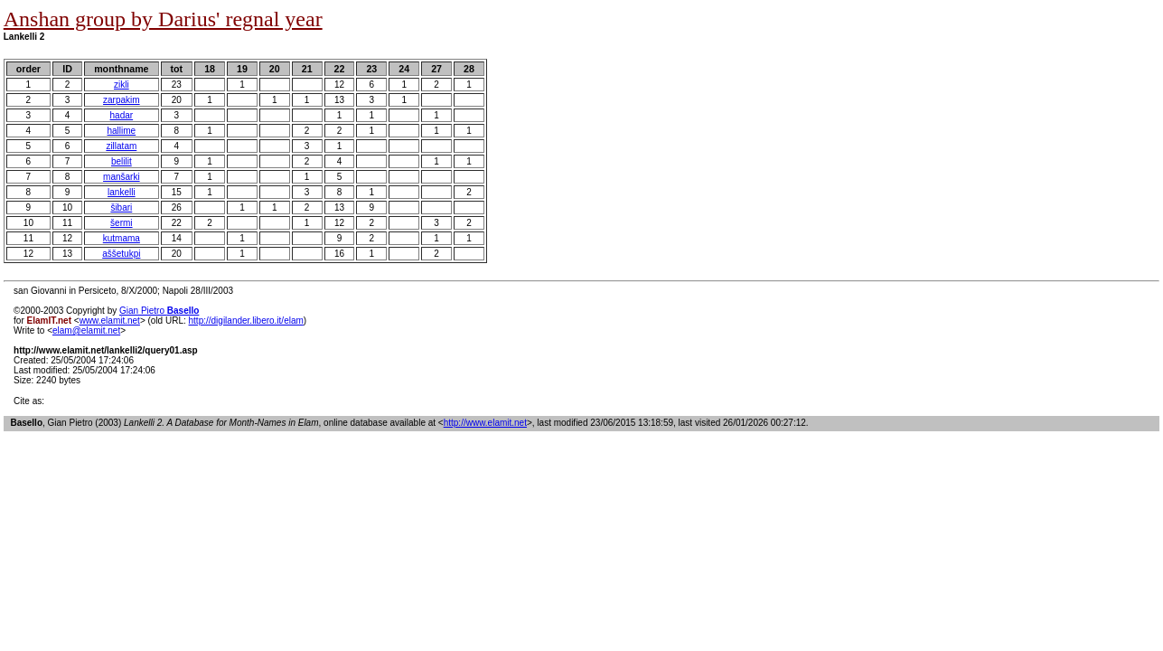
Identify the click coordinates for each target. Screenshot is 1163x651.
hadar (122, 115)
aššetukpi (121, 254)
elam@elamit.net (86, 330)
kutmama (121, 238)
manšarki (121, 177)
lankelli (122, 192)
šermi (121, 223)
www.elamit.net (110, 321)
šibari (121, 207)
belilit (121, 161)
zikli (121, 85)
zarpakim (121, 100)
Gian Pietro (159, 311)
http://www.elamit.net (485, 423)
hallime (121, 131)
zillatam (121, 146)
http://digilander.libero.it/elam (246, 321)
